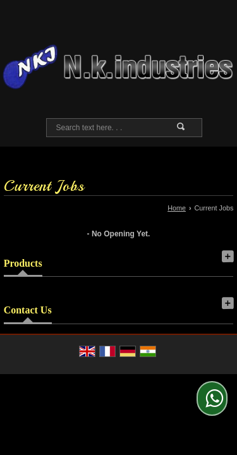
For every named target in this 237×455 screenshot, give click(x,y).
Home (176, 208)
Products (23, 263)
